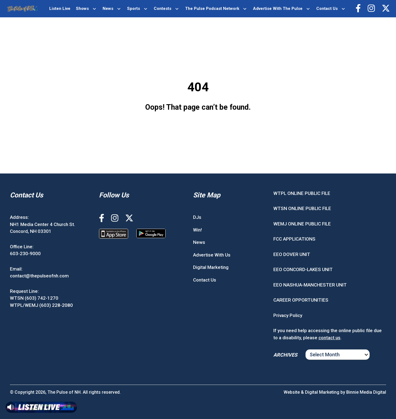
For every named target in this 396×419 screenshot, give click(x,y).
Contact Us (327, 8)
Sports (133, 8)
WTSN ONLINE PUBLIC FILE (302, 208)
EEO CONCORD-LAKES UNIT (303, 269)
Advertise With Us (211, 255)
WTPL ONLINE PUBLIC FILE (301, 193)
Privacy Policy (287, 315)
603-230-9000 (25, 253)
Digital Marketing (211, 267)
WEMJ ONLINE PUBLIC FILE (302, 224)
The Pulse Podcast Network (212, 8)
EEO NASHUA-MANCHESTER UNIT (310, 285)
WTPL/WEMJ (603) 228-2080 (41, 305)
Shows (82, 8)
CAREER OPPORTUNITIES (300, 300)
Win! (197, 230)
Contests (162, 8)
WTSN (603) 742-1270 (34, 298)
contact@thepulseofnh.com (39, 276)
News (108, 8)
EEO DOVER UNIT (291, 254)
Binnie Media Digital (366, 392)
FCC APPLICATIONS (294, 239)
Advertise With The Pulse (277, 8)
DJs (197, 217)
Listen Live (59, 8)
